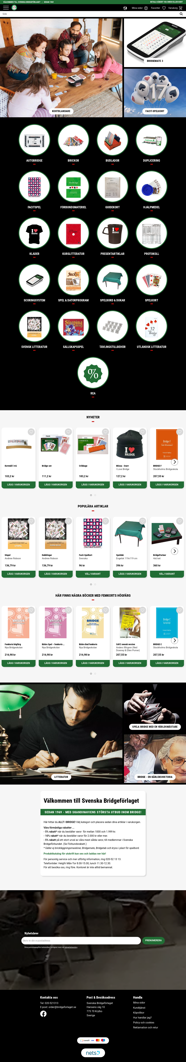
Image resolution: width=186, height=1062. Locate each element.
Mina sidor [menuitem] (139, 1002)
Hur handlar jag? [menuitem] (142, 1017)
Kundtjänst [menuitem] (139, 1007)
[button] (6, 8)
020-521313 (51, 1003)
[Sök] (182, 14)
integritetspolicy (71, 947)
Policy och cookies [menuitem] (143, 1022)
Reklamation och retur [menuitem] (145, 1027)
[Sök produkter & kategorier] (89, 14)
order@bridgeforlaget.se (62, 1007)
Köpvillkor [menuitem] (138, 1012)
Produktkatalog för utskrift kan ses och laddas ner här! (75, 853)
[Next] (174, 462)
